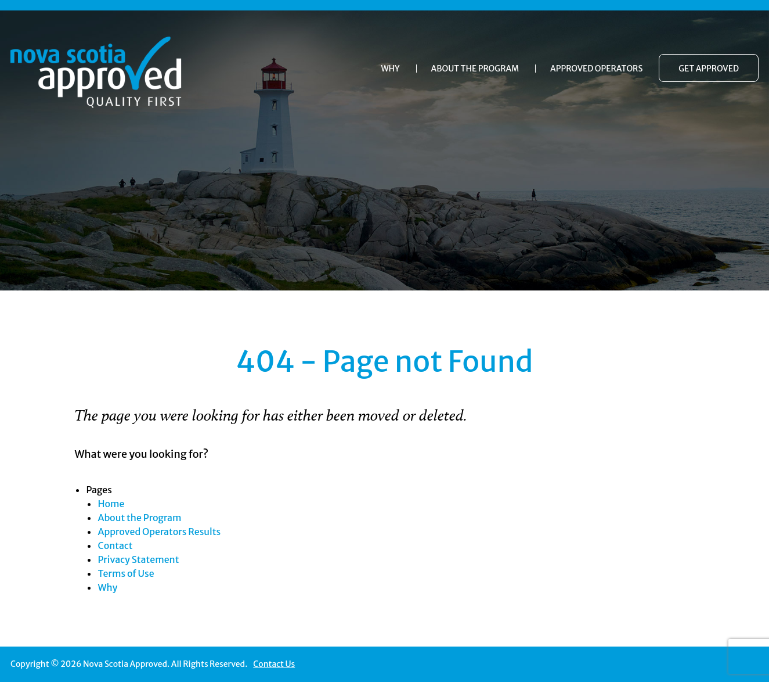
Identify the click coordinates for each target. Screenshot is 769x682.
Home (111, 503)
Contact (115, 545)
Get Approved (708, 68)
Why (390, 68)
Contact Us (274, 664)
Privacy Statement (138, 559)
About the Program (475, 68)
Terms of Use (126, 573)
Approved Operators (596, 68)
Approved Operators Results (159, 531)
